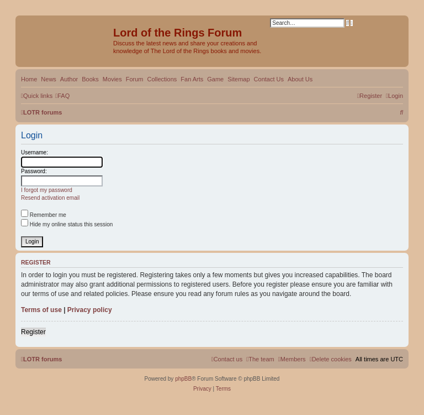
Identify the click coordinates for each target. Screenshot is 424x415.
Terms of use (41, 310)
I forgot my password (46, 190)
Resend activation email (50, 198)
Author (69, 79)
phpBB (183, 379)
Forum (135, 79)
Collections (162, 79)
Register (33, 332)
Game (215, 79)
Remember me (43, 215)
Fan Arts (192, 79)
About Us (300, 79)
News (48, 79)
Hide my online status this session (67, 224)
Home (29, 79)
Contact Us (269, 79)
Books (90, 79)
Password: (34, 171)
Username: (34, 152)
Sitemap (238, 79)
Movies (112, 79)
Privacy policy (89, 310)
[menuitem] (62, 95)
